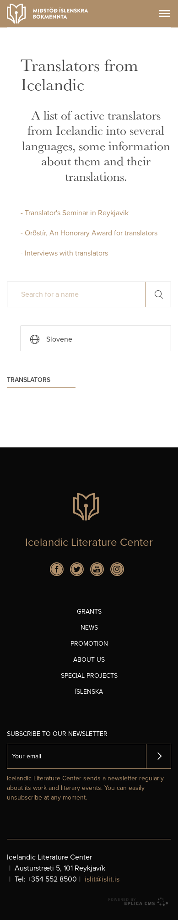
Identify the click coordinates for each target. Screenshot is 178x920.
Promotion (89, 644)
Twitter (77, 569)
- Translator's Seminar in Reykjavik (75, 213)
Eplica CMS (138, 901)
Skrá (158, 756)
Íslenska (89, 692)
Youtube (97, 569)
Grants (89, 611)
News (89, 627)
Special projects (89, 676)
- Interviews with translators (64, 253)
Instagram (117, 569)
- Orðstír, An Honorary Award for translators (89, 233)
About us (89, 660)
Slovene (59, 339)
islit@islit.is (102, 879)
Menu (164, 14)
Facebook (57, 569)
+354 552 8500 (52, 879)
